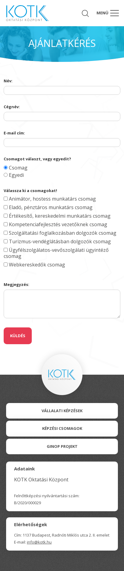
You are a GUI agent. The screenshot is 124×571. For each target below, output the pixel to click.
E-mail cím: (14, 133)
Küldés (17, 335)
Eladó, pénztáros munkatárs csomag (48, 207)
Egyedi (14, 175)
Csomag (15, 167)
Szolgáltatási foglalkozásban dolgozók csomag (60, 233)
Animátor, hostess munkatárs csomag (50, 199)
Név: (8, 81)
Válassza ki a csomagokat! (30, 190)
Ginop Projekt (62, 446)
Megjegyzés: (16, 284)
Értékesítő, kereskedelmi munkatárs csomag (57, 216)
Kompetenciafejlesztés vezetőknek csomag (55, 224)
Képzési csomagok (62, 428)
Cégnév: (12, 106)
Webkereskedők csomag (34, 265)
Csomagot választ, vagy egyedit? (37, 159)
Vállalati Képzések (62, 410)
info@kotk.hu (39, 542)
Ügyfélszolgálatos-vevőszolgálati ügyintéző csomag (56, 253)
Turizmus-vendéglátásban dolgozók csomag (57, 241)
